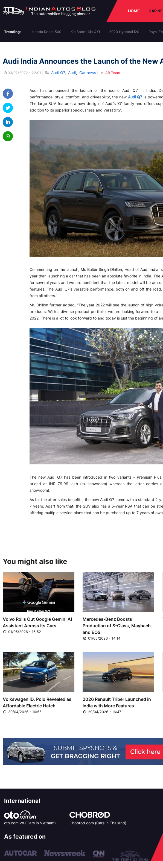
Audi (72, 72)
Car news (87, 72)
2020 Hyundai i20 (124, 32)
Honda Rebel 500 (46, 32)
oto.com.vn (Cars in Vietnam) (30, 823)
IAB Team (110, 73)
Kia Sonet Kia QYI (85, 32)
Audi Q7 (58, 72)
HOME (134, 10)
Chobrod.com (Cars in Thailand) (97, 823)
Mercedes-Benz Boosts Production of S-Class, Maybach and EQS (117, 625)
